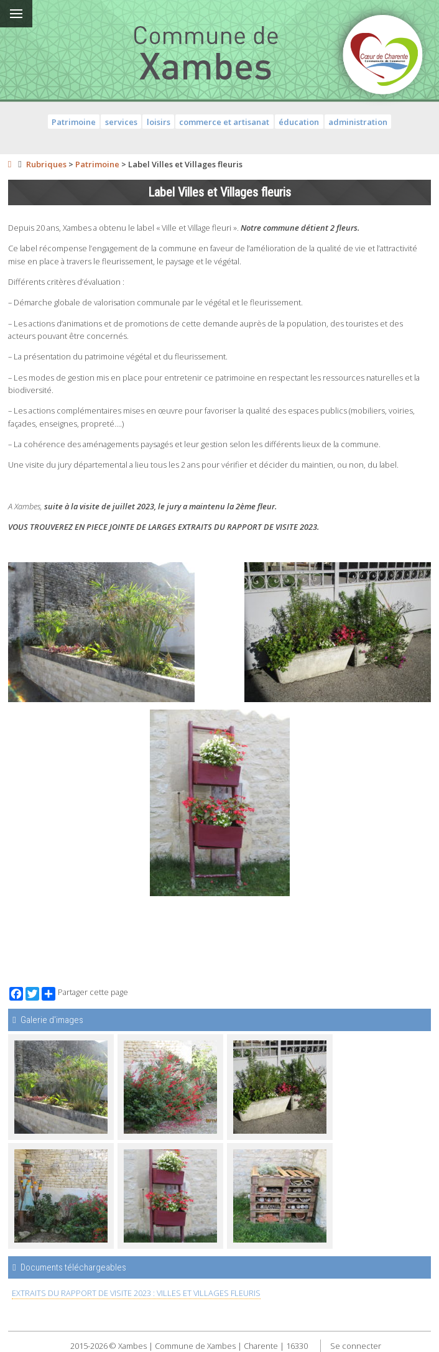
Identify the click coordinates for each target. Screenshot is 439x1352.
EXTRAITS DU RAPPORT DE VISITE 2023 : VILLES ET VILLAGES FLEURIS (136, 1293)
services (121, 121)
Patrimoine (74, 121)
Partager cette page (85, 994)
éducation (299, 121)
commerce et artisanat (224, 121)
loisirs (158, 121)
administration (357, 121)
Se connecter (355, 1345)
